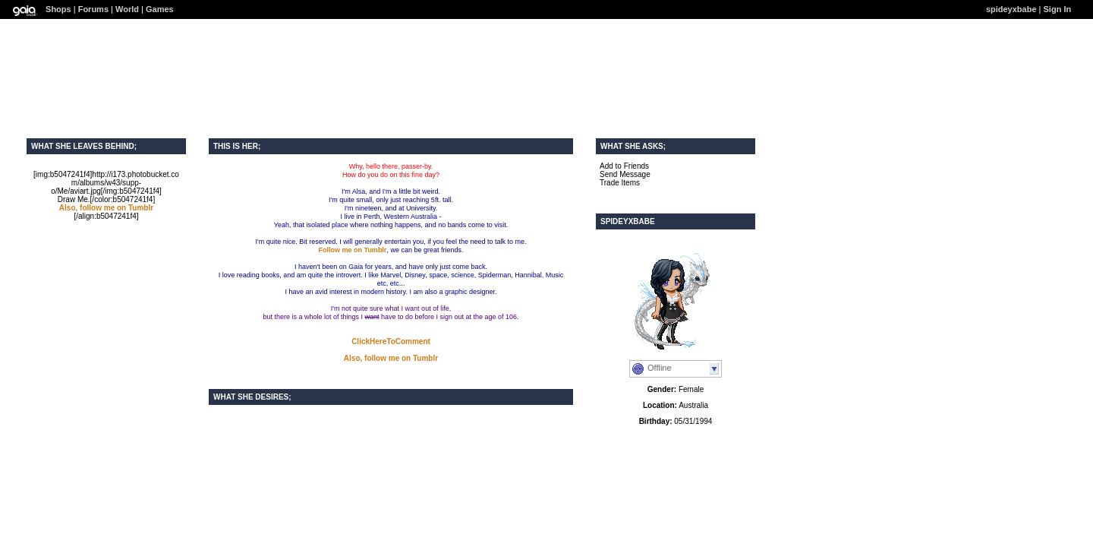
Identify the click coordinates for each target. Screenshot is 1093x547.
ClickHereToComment (390, 341)
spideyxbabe (1011, 9)
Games (160, 9)
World (127, 9)
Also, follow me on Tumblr (106, 208)
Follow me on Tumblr (353, 250)
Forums (93, 9)
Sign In (1058, 9)
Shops (58, 9)
